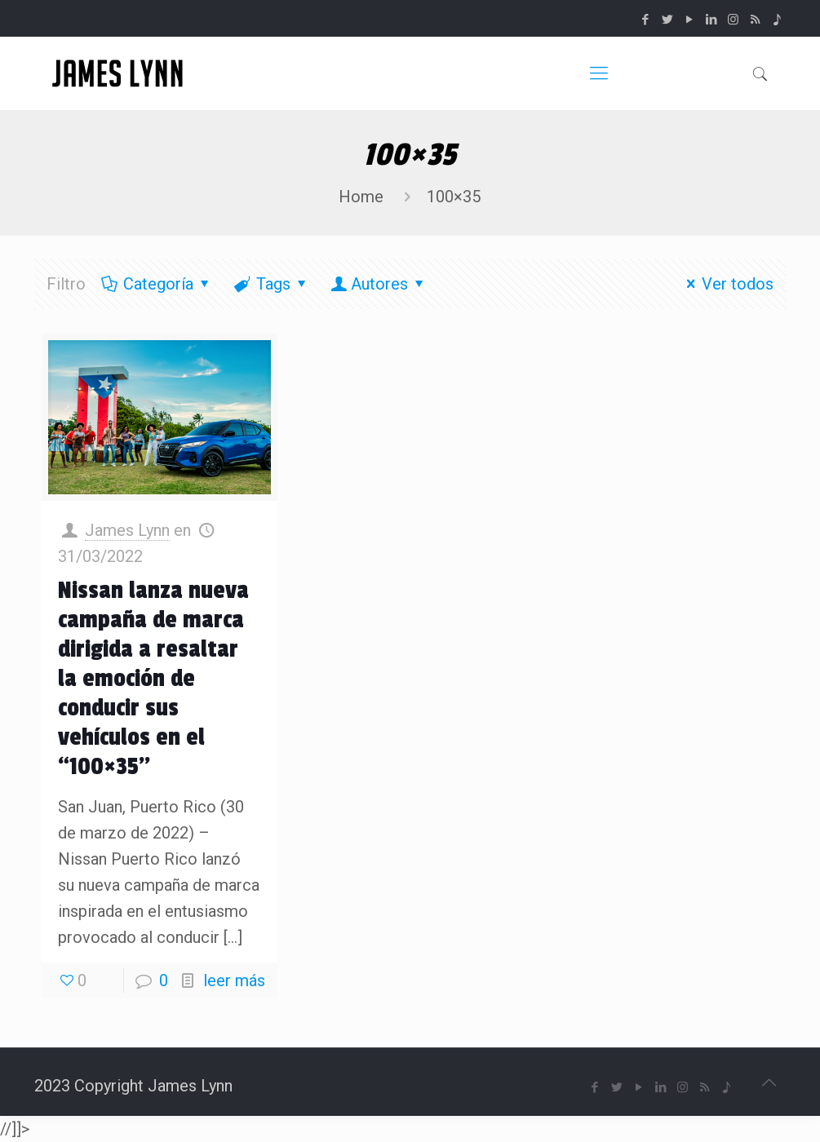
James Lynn (127, 530)
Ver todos (726, 284)
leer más (234, 980)
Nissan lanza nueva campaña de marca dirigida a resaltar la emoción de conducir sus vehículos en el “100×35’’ (153, 678)
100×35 (454, 196)
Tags (272, 284)
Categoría (157, 284)
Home (361, 196)
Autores (379, 284)
